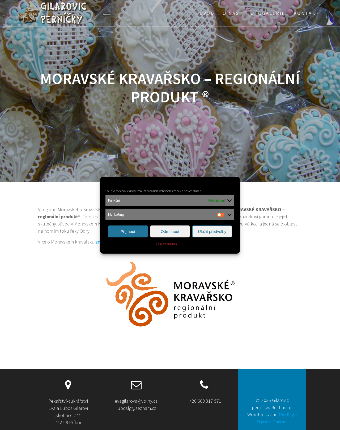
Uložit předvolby (212, 231)
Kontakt (307, 13)
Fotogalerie (266, 13)
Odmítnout (170, 231)
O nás (231, 13)
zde (99, 242)
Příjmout (127, 231)
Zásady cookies (166, 244)
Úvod (206, 13)
